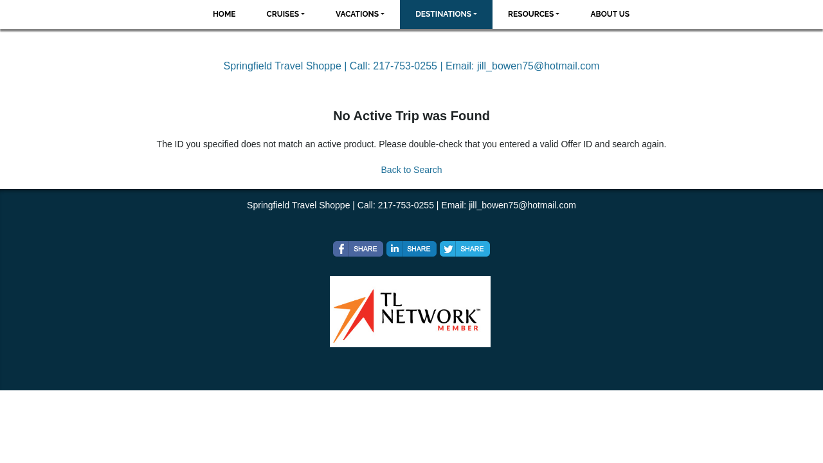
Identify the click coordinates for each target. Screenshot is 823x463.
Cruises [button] (283, 14)
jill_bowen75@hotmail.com (538, 65)
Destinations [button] (443, 14)
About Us (609, 14)
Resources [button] (531, 14)
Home (224, 14)
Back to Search (411, 170)
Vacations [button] (357, 14)
